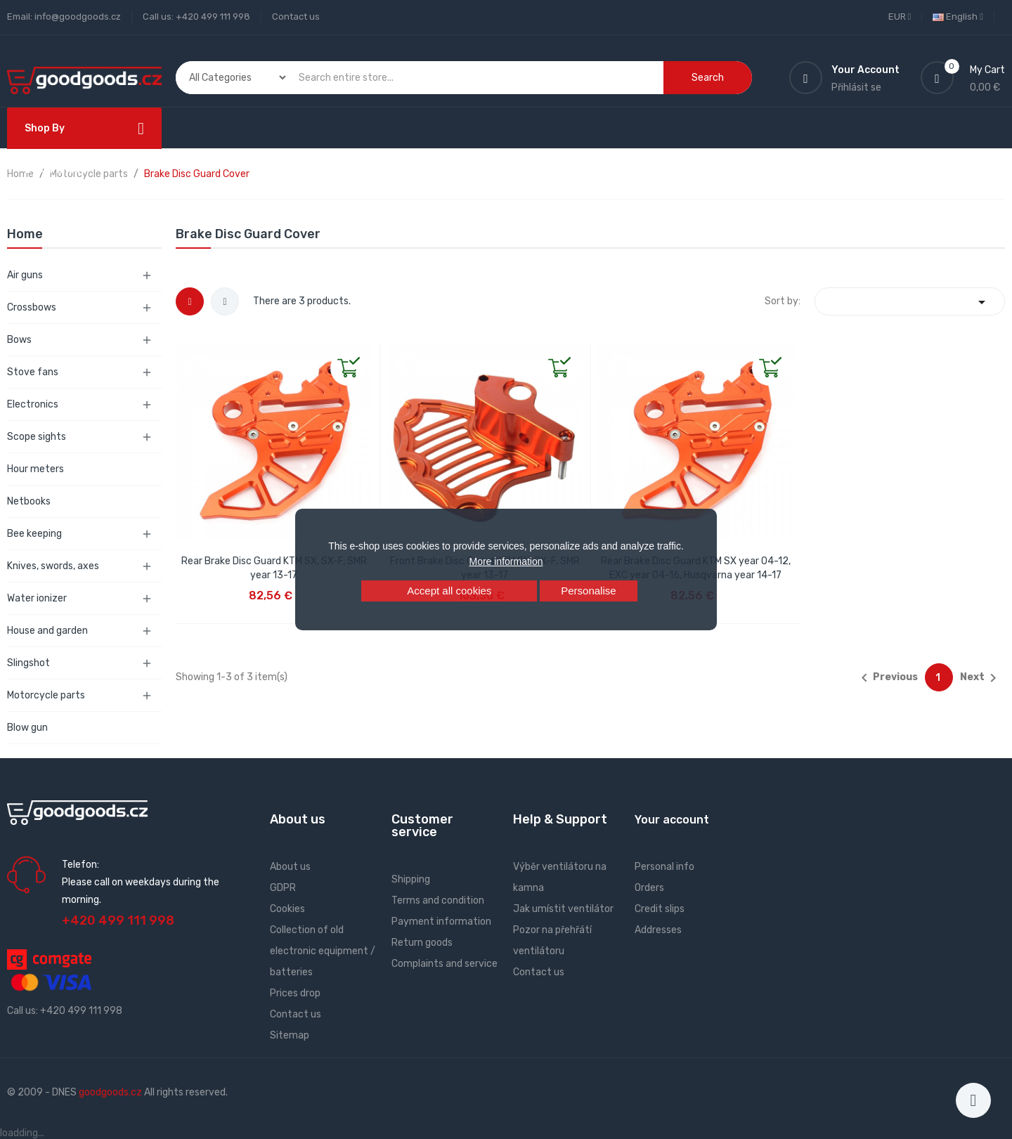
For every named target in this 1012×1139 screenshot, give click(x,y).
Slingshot (28, 663)
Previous (887, 678)
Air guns (25, 275)
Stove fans (32, 372)
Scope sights (36, 437)
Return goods (422, 943)
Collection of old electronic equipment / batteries (322, 951)
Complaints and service (444, 964)
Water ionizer (37, 598)
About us (290, 867)
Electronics (32, 404)
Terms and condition (437, 900)
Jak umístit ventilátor (563, 909)
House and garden (47, 631)
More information (506, 561)
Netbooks (29, 501)
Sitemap (289, 1035)
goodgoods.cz (110, 1092)
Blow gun (27, 728)
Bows (19, 340)
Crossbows (31, 307)
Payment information (441, 922)
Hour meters (35, 469)
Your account (672, 819)
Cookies (287, 909)
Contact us (296, 16)
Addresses (658, 930)
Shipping (410, 879)
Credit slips (660, 909)
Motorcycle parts (46, 695)
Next (980, 678)
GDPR (283, 888)
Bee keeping (34, 534)
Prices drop (295, 993)
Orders (649, 888)
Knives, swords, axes (53, 566)
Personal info (664, 867)
